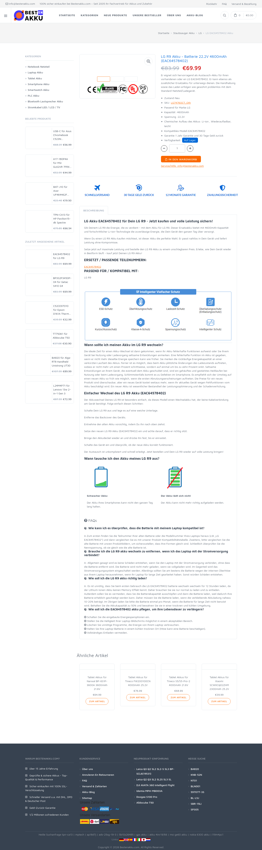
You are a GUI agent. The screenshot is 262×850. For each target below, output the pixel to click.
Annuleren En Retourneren (98, 774)
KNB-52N (196, 774)
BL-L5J (195, 797)
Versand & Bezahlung (244, 3)
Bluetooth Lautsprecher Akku (45, 101)
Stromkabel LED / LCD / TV (44, 107)
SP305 (194, 809)
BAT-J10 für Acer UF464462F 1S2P (60, 191)
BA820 (195, 768)
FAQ (224, 3)
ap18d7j (91, 834)
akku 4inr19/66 (158, 834)
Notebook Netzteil (39, 66)
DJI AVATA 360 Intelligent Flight (155, 785)
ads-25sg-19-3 (107, 834)
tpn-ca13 (67, 834)
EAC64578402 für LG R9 (61, 255)
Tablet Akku (35, 78)
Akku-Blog (88, 792)
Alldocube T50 (145, 802)
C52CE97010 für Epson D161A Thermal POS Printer (62, 310)
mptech (79, 834)
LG (200, 33)
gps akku (141, 834)
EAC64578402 (92, 266)
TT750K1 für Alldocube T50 (61, 335)
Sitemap (87, 797)
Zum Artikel (97, 701)
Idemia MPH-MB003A (149, 790)
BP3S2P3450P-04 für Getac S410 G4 (62, 281)
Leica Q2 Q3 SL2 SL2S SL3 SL (154, 779)
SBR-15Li (196, 803)
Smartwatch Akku (38, 89)
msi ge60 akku (178, 834)
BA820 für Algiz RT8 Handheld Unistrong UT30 (61, 361)
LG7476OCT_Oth (181, 102)
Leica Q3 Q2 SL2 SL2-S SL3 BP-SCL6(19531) (155, 771)
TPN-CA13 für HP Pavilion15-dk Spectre (62, 218)
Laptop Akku (35, 72)
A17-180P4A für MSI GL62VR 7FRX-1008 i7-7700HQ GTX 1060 (62, 163)
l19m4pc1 (217, 834)
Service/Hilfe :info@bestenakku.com (182, 165)
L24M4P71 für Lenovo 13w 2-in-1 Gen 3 (62, 389)
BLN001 (195, 786)
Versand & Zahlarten (94, 786)
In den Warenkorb (181, 159)
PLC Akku (33, 95)
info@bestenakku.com (20, 3)
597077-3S (197, 792)
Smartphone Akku (38, 84)
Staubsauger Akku (184, 33)
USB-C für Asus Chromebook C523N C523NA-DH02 (62, 135)
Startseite (163, 33)
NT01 (194, 780)
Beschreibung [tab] (93, 210)
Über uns (87, 768)
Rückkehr (211, 3)
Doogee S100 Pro (146, 796)
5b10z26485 (126, 834)
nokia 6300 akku (200, 834)
